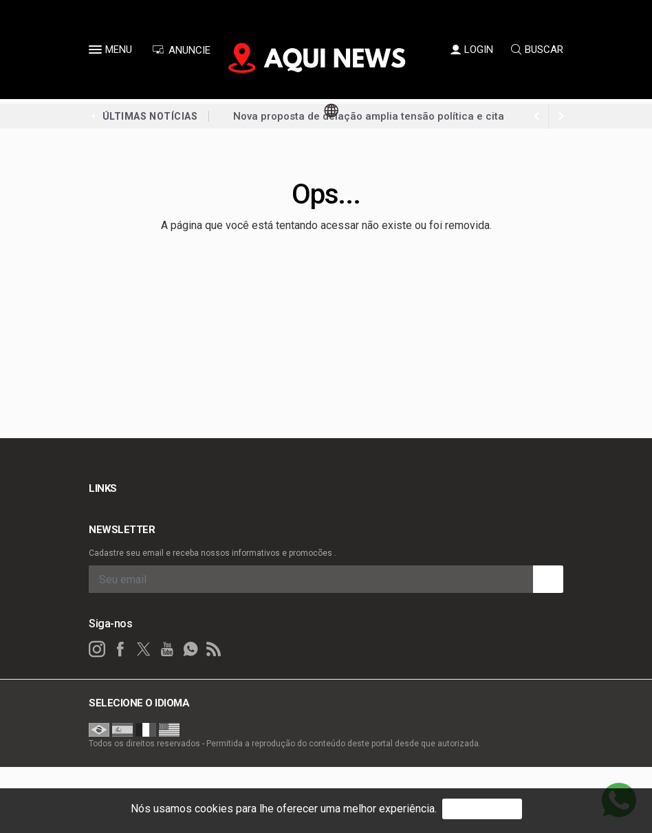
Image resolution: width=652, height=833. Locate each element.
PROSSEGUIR (482, 808)
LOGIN (471, 49)
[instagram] (97, 649)
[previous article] (561, 116)
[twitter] (143, 649)
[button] (97, 52)
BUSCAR (537, 49)
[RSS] (214, 649)
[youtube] (167, 649)
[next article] (536, 116)
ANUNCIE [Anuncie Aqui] (181, 50)
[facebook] (120, 649)
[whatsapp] (190, 649)
